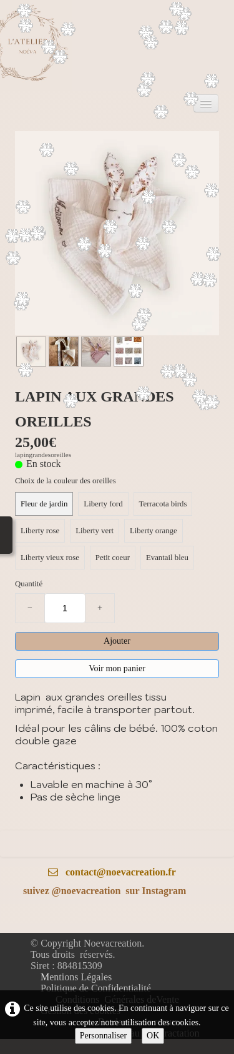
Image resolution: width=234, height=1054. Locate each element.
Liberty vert (95, 530)
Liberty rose (40, 530)
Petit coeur (112, 557)
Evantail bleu (167, 557)
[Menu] (205, 103)
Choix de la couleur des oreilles (65, 480)
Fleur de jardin (44, 504)
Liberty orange (153, 530)
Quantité (28, 583)
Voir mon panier (117, 668)
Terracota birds (163, 504)
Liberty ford (103, 504)
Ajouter (117, 641)
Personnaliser (103, 1035)
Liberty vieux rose (50, 557)
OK (153, 1035)
